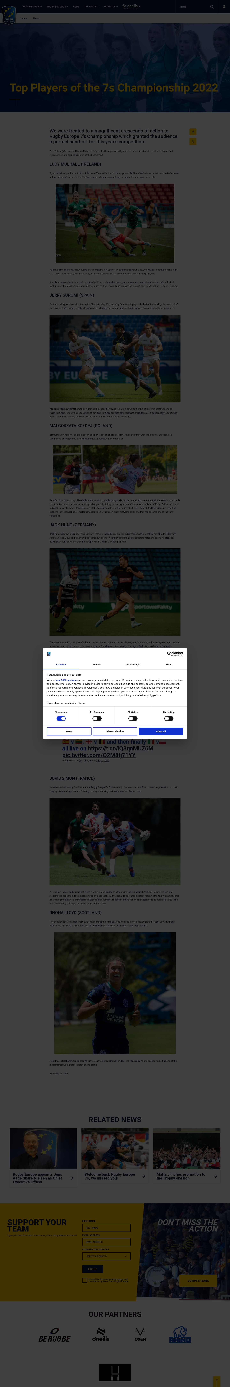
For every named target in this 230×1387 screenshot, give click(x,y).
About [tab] (168, 664)
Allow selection (115, 731)
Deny (69, 731)
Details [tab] (97, 664)
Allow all (161, 731)
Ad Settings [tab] (133, 664)
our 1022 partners (67, 680)
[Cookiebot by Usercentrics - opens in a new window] (169, 654)
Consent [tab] (61, 664)
